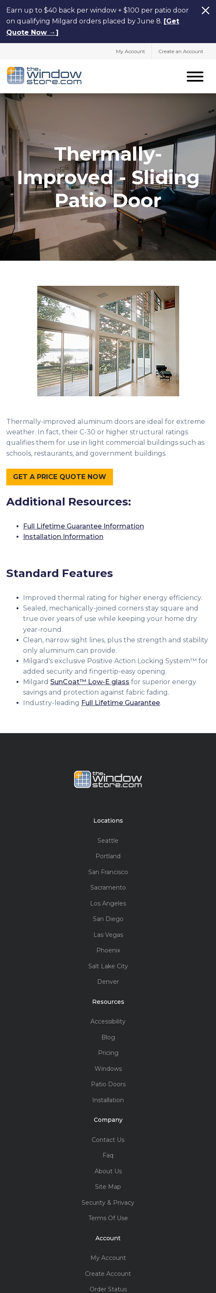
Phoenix (108, 949)
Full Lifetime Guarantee (120, 702)
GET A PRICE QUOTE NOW (59, 475)
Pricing (108, 1051)
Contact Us (108, 1138)
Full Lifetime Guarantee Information (83, 525)
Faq (108, 1154)
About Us (108, 1170)
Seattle (108, 839)
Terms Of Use (108, 1217)
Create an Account (180, 51)
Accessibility (108, 1020)
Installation (108, 1099)
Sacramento (108, 886)
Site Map (108, 1185)
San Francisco (108, 871)
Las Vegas (108, 933)
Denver (108, 980)
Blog (108, 1036)
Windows (108, 1067)
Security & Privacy (108, 1201)
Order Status (108, 1288)
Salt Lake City (108, 965)
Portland (108, 855)
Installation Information (63, 535)
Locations (108, 819)
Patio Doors (108, 1083)
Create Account (108, 1272)
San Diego (108, 917)
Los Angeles (108, 902)
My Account (130, 51)
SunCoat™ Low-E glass (89, 681)
